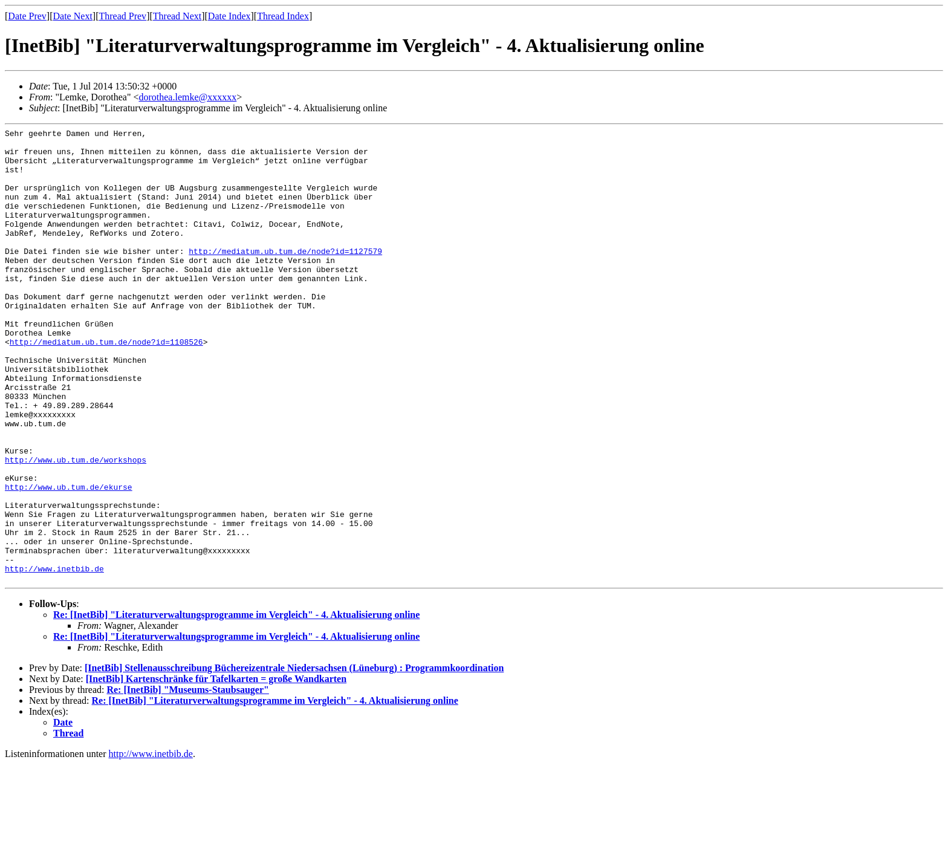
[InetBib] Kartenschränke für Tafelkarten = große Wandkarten (216, 769)
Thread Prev (122, 16)
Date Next (73, 16)
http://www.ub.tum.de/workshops (75, 526)
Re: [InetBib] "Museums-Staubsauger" (187, 780)
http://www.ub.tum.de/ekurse (68, 559)
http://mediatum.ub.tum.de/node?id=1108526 (106, 385)
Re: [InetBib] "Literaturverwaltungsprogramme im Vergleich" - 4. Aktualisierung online (236, 705)
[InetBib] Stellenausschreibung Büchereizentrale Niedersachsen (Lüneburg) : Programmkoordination (294, 758)
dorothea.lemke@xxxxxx (187, 97)
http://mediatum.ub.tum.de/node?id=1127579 (285, 276)
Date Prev (27, 16)
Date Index (229, 16)
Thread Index (283, 16)
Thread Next (177, 16)
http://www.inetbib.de (54, 657)
